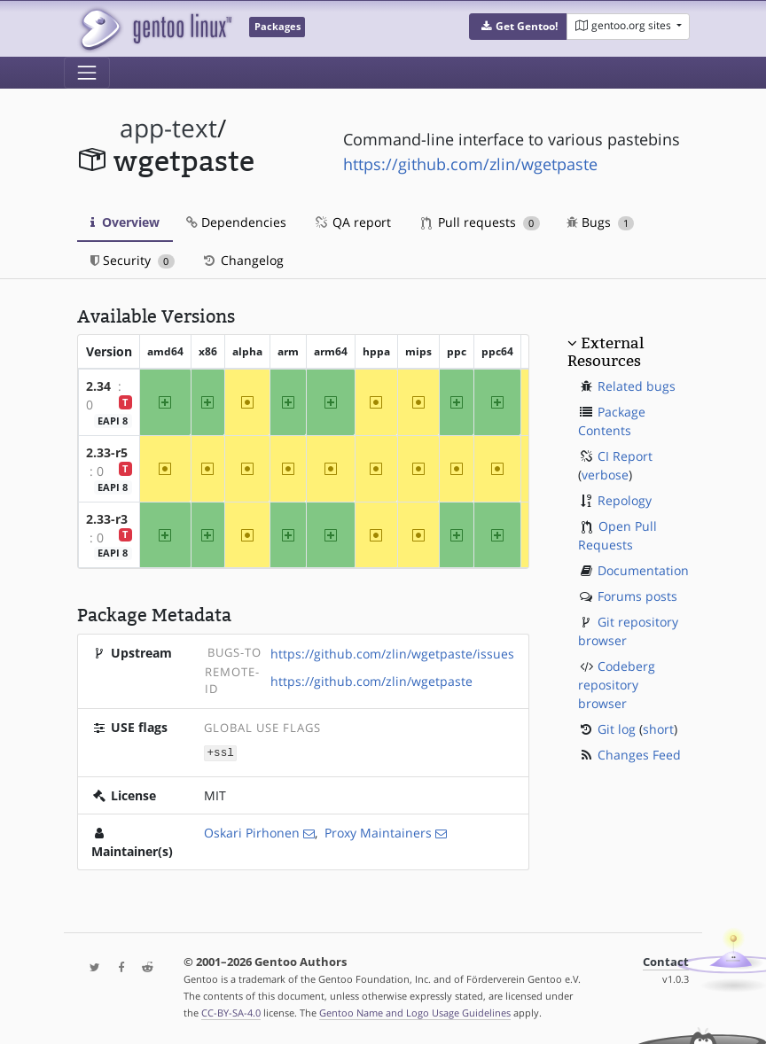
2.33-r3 (107, 518)
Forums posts (637, 596)
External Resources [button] (605, 352)
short (658, 729)
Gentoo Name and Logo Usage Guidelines (415, 1011)
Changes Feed (639, 754)
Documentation (643, 570)
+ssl (220, 752)
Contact (666, 961)
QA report (352, 222)
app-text (168, 128)
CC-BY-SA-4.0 (231, 1011)
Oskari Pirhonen (252, 831)
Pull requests (480, 222)
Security (132, 260)
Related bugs (637, 386)
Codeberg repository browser (616, 685)
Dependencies (236, 222)
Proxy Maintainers (378, 831)
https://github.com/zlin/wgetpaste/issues (392, 653)
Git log (617, 729)
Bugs (601, 222)
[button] (518, 26)
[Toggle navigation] (87, 73)
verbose (605, 474)
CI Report (625, 456)
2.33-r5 (107, 452)
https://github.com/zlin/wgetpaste (470, 164)
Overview (125, 222)
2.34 (98, 386)
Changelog (242, 260)
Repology (625, 500)
